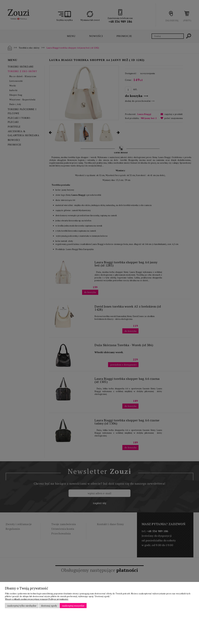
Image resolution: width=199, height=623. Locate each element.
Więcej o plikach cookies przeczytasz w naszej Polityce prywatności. (36, 599)
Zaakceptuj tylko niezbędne (21, 605)
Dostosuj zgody (49, 605)
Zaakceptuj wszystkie (73, 605)
